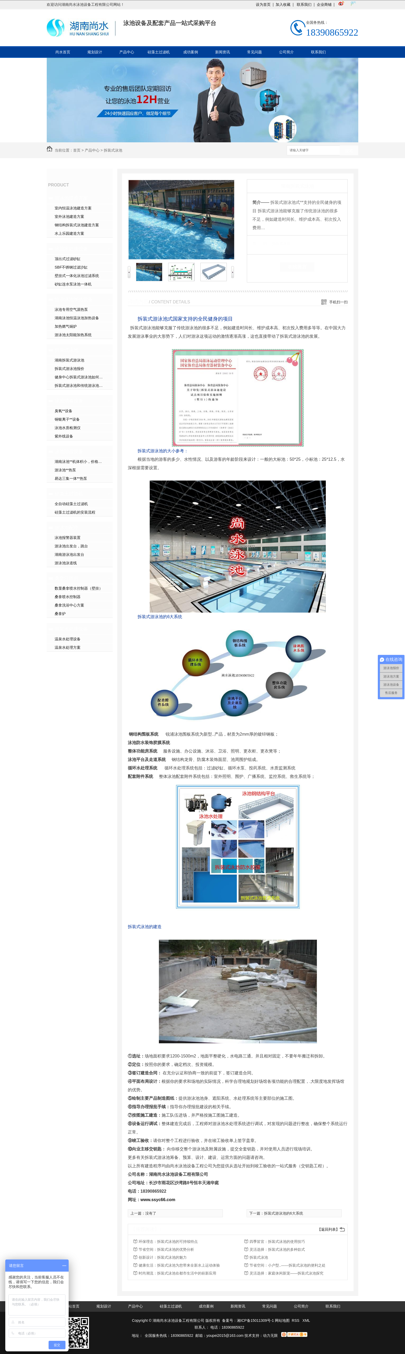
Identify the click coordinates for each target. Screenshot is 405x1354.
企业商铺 (324, 4)
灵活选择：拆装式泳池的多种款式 (277, 1249)
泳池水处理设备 (71, 248)
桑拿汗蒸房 (66, 578)
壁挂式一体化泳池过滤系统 (77, 276)
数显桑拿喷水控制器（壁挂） (79, 588)
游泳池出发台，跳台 (71, 546)
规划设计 (94, 52)
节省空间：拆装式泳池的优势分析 (166, 1249)
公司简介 (286, 52)
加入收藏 (283, 4)
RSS (296, 1320)
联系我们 (304, 4)
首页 (77, 150)
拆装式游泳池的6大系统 (283, 1213)
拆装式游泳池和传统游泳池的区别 (82, 385)
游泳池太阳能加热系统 (73, 335)
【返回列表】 (328, 1229)
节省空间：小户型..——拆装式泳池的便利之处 (287, 1265)
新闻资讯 (222, 52)
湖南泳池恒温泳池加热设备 (77, 318)
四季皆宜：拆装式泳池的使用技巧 (277, 1241)
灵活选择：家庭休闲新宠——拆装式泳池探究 (286, 1273)
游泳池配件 (66, 527)
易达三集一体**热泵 (71, 478)
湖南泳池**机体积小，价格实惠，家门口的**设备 (84, 461)
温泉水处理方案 (68, 647)
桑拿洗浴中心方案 (69, 605)
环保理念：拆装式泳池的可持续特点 (168, 1241)
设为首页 (263, 4)
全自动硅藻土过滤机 (71, 504)
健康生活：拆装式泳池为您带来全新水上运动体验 (179, 1265)
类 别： (261, 243)
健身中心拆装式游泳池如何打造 (80, 377)
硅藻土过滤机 (159, 52)
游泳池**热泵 (65, 470)
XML (306, 1320)
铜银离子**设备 (67, 419)
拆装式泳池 (113, 150)
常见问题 (254, 52)
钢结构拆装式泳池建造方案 (77, 225)
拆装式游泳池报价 (69, 368)
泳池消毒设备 (69, 400)
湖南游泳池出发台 (69, 554)
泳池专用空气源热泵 (71, 309)
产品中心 (126, 52)
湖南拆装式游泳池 (69, 360)
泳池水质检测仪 (68, 428)
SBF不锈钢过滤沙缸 (71, 267)
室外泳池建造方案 (69, 216)
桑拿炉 (60, 614)
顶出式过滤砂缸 (68, 259)
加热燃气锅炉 (66, 326)
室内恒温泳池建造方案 (73, 208)
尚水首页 (62, 52)
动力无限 (270, 1335)
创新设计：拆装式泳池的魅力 (163, 1257)
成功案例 (190, 52)
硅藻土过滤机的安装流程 (75, 512)
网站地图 (282, 1320)
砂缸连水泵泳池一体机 (73, 284)
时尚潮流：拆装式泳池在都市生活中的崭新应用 (177, 1273)
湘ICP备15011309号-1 (255, 1320)
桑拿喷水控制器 (68, 597)
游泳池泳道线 (66, 563)
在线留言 (297, 267)
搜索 (349, 150)
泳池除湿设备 (69, 451)
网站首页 (72, 1306)
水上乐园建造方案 (69, 233)
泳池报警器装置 (68, 537)
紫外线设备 (64, 436)
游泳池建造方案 (71, 198)
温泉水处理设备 (71, 629)
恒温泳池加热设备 (74, 299)
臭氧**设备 (63, 411)
